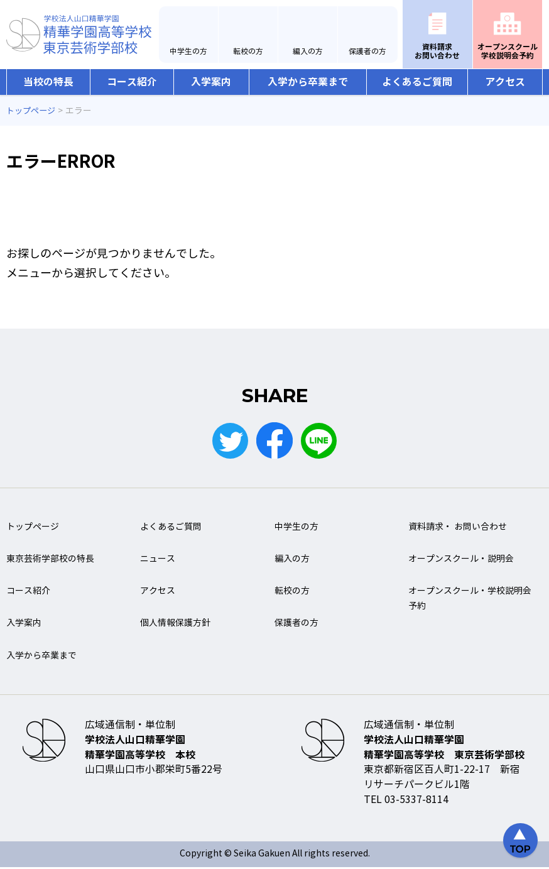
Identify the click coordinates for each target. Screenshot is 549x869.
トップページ (32, 528)
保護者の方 (367, 51)
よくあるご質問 (417, 82)
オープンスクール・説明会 (461, 560)
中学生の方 (188, 51)
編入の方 (308, 51)
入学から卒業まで (308, 82)
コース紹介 (132, 82)
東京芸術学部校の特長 (50, 560)
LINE (320, 441)
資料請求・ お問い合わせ (457, 528)
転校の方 (248, 51)
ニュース (157, 560)
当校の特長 (48, 82)
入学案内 (211, 82)
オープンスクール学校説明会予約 (507, 51)
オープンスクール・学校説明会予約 (469, 600)
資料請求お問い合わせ (437, 51)
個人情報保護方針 (175, 625)
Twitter (228, 441)
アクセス (505, 82)
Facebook (274, 441)
